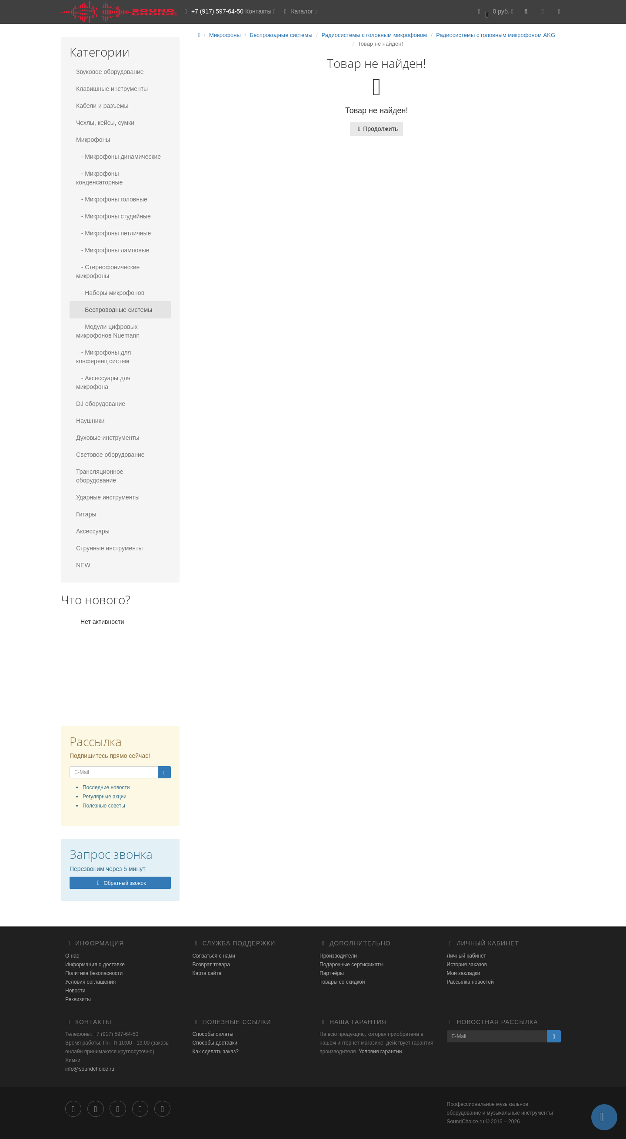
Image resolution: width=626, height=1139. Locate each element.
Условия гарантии (380, 1052)
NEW (83, 565)
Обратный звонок (120, 883)
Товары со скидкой (342, 982)
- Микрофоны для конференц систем (103, 357)
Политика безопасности (94, 973)
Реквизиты (78, 999)
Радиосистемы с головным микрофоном (374, 35)
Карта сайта (207, 973)
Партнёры (332, 973)
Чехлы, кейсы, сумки (105, 122)
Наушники (90, 420)
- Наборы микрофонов (110, 292)
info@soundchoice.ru (89, 1069)
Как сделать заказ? (216, 1052)
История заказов (467, 964)
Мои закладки (463, 973)
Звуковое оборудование (110, 71)
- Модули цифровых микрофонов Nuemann (108, 331)
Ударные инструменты (108, 497)
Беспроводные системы (281, 35)
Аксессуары (93, 531)
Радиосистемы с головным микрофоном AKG (495, 35)
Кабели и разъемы (102, 105)
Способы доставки (215, 1043)
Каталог (299, 11)
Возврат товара (211, 964)
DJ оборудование (100, 403)
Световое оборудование (110, 454)
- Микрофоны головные (111, 199)
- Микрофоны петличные (113, 233)
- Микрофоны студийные (113, 216)
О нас (72, 956)
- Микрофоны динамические (118, 156)
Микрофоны (93, 139)
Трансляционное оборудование (99, 476)
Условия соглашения (90, 982)
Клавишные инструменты (112, 88)
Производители (338, 956)
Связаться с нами (214, 956)
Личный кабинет (466, 956)
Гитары (86, 514)
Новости (75, 991)
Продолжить (376, 128)
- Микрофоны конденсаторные (99, 178)
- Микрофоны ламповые (113, 250)
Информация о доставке (95, 964)
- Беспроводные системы (114, 309)
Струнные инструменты (109, 548)
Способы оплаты (213, 1034)
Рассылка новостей (470, 982)
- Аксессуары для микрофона (103, 382)
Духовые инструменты (108, 437)
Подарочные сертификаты (351, 964)
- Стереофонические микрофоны (108, 271)
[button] (494, 12)
